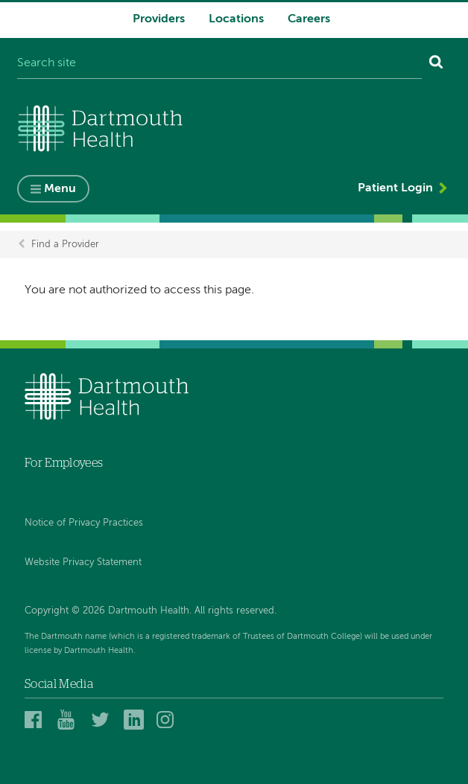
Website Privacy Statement (83, 562)
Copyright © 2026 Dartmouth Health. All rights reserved (149, 611)
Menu (60, 189)
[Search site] (219, 64)
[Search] (436, 64)
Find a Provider (65, 244)
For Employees (64, 463)
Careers (309, 19)
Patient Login (395, 188)
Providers (159, 19)
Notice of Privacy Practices (84, 523)
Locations (236, 19)
